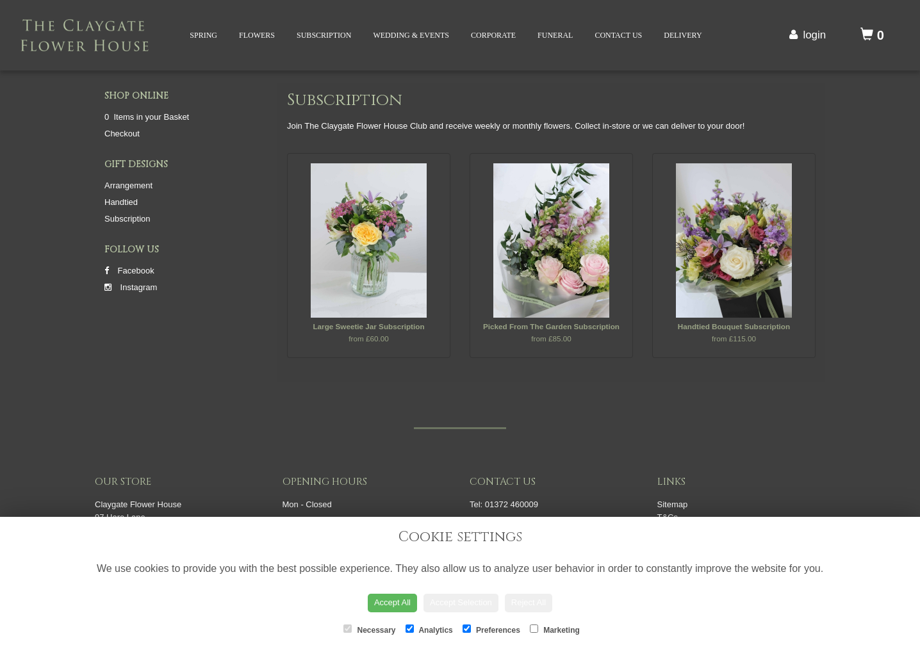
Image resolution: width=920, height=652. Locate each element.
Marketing (555, 629)
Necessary (369, 629)
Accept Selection (461, 602)
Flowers (257, 35)
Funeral (555, 35)
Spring (203, 35)
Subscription (324, 35)
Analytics (429, 629)
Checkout (122, 133)
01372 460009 (511, 504)
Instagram (130, 287)
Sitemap (672, 504)
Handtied (121, 202)
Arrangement (128, 185)
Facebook (129, 270)
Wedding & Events (411, 35)
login (814, 35)
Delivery (683, 35)
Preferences (491, 629)
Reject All (528, 602)
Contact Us (618, 35)
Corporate (493, 35)
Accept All (392, 602)
